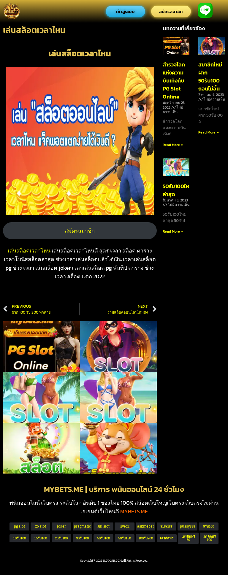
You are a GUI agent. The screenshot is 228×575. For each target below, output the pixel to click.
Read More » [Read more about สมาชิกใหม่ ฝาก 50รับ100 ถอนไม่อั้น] (208, 132)
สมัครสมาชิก (80, 231)
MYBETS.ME (134, 511)
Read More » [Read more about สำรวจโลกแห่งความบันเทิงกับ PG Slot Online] (173, 144)
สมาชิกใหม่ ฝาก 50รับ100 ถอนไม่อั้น (210, 77)
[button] (188, 538)
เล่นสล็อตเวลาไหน (30, 251)
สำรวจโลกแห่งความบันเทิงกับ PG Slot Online (174, 81)
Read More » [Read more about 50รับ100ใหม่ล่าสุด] (173, 231)
